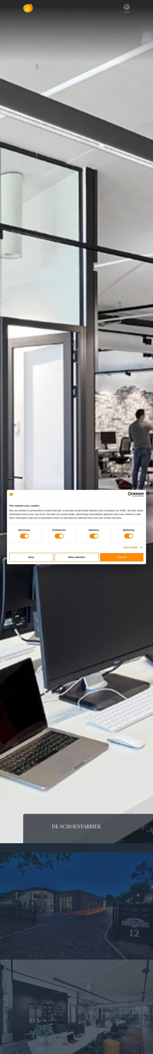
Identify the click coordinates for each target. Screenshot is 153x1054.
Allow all (121, 557)
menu (126, 7)
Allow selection (76, 557)
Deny (31, 557)
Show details (130, 547)
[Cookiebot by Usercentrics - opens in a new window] (130, 494)
